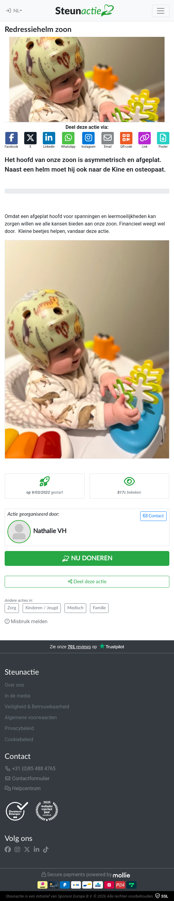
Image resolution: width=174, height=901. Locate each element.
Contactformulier (27, 778)
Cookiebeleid (19, 739)
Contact (153, 516)
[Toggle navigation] (160, 11)
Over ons (14, 685)
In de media (17, 696)
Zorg (11, 608)
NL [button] (16, 10)
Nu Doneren (87, 558)
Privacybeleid (19, 728)
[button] (11, 140)
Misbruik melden (26, 621)
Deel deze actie (87, 581)
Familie (99, 608)
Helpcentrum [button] (23, 788)
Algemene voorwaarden (31, 717)
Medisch (75, 608)
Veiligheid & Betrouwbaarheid (37, 707)
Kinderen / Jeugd (41, 608)
